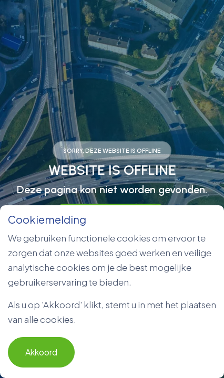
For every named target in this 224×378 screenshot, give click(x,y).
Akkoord (41, 352)
